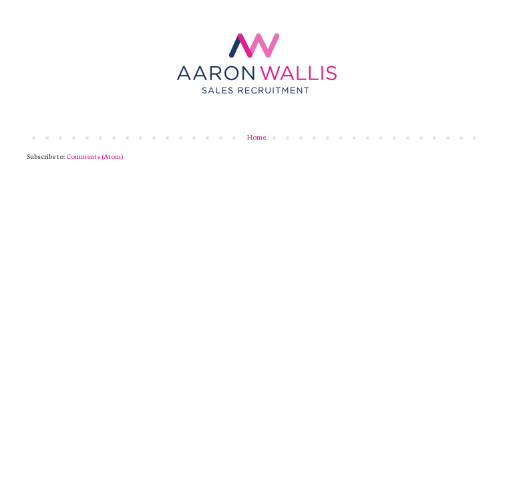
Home (256, 137)
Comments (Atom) (94, 156)
